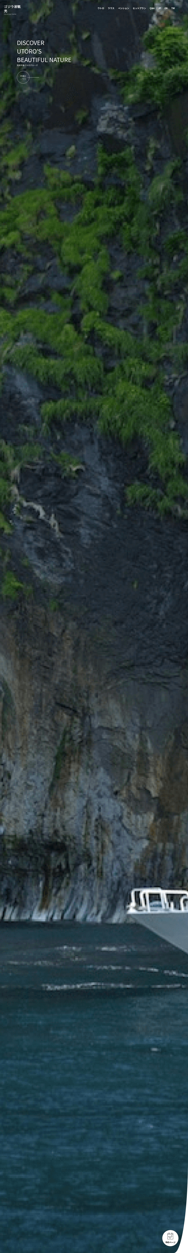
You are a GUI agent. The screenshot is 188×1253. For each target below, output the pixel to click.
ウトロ (101, 8)
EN (166, 8)
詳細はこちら (23, 77)
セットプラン (139, 8)
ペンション (123, 8)
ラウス (111, 8)
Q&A (152, 8)
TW (173, 8)
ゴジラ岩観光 (13, 10)
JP (159, 8)
